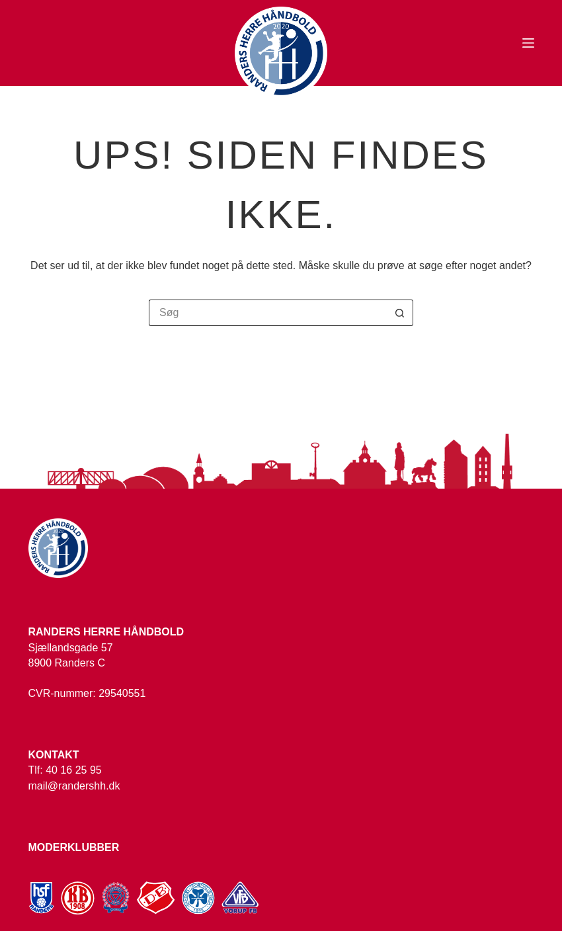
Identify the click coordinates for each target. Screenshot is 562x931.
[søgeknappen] (400, 313)
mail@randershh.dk (74, 785)
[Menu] (528, 43)
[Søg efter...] (268, 313)
